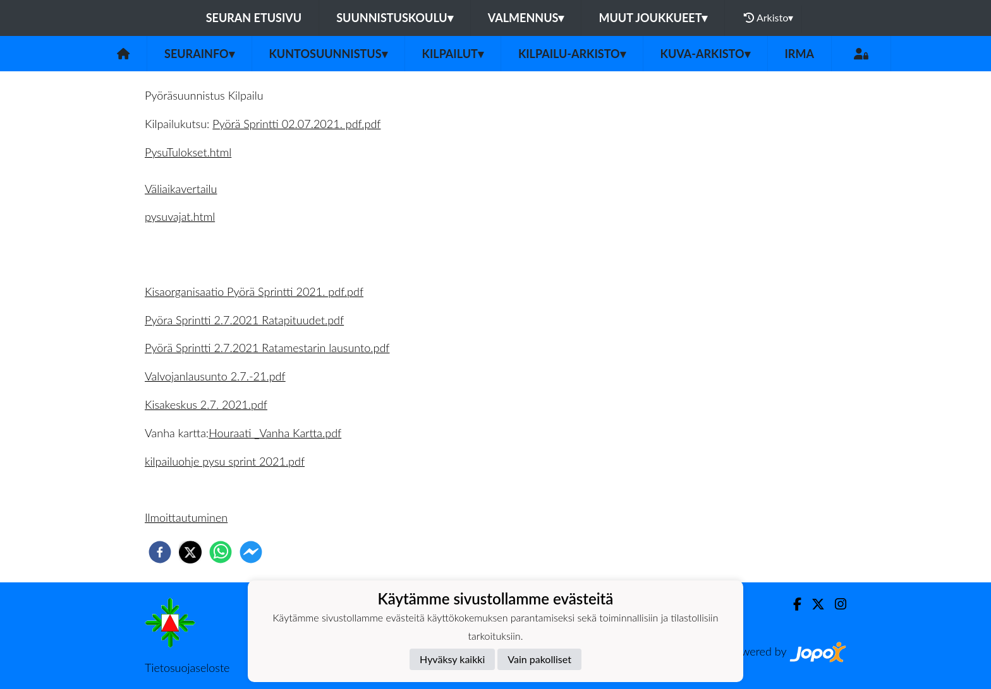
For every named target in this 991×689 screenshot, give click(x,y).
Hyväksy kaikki (452, 659)
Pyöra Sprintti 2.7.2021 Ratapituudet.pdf (244, 320)
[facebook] (160, 552)
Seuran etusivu (254, 18)
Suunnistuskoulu (394, 18)
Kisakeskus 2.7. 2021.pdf (206, 404)
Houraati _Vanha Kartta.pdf (275, 433)
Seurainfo (199, 54)
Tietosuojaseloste (187, 667)
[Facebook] (792, 604)
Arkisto (768, 17)
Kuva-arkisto (705, 54)
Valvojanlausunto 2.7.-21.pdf (215, 376)
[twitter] (190, 552)
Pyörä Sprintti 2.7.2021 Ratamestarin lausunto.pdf (267, 348)
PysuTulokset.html (188, 152)
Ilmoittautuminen (186, 517)
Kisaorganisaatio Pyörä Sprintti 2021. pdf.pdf (254, 291)
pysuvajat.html (180, 216)
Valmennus (526, 18)
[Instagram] (835, 604)
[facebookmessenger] (251, 552)
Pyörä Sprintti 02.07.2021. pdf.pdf (296, 124)
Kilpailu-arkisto (572, 54)
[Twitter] (813, 604)
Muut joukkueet (653, 18)
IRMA (799, 54)
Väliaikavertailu (181, 189)
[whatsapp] (220, 552)
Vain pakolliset (539, 659)
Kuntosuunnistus (328, 54)
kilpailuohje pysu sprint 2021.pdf (225, 461)
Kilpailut (452, 54)
